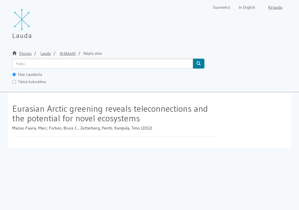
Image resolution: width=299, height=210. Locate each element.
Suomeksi (221, 7)
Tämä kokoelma (29, 81)
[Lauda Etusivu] (34, 20)
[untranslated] (102, 64)
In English (247, 7)
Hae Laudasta (27, 74)
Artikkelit (68, 53)
